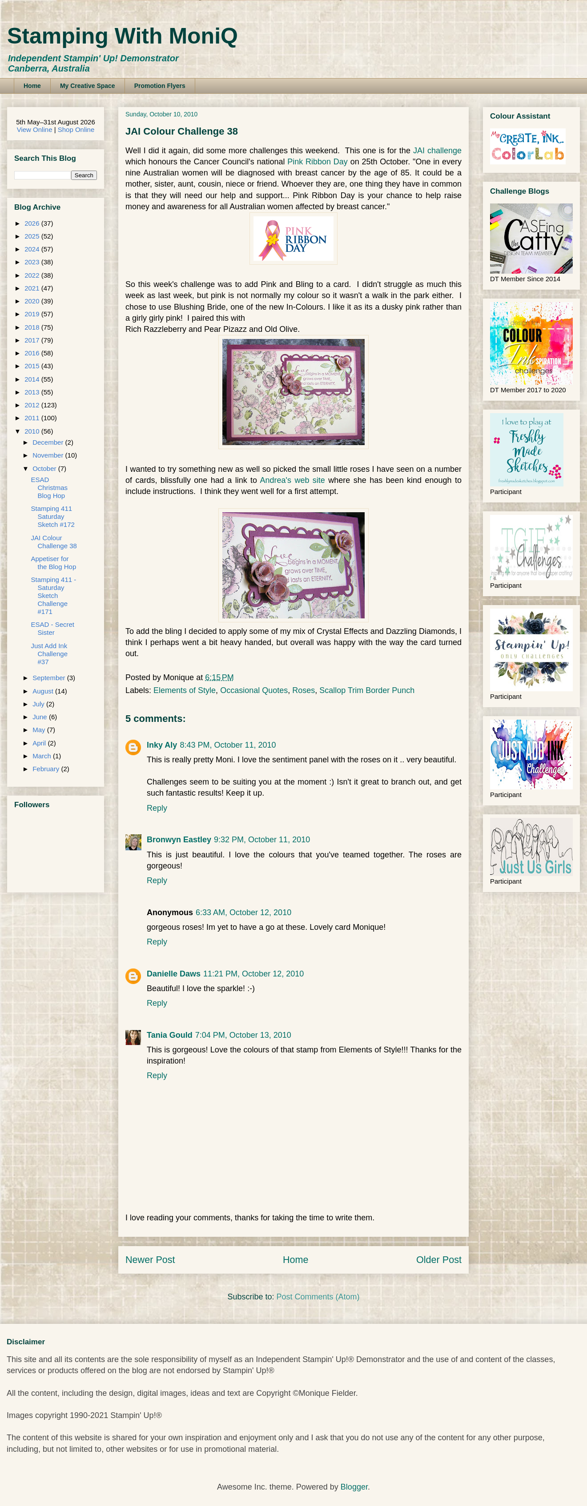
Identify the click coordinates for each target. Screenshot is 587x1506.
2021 (32, 288)
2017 (32, 340)
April (40, 743)
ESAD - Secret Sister (53, 628)
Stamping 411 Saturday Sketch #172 (53, 516)
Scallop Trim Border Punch (366, 690)
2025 (32, 236)
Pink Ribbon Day (317, 161)
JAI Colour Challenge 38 (54, 542)
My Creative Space (87, 85)
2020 (32, 301)
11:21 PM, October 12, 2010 (253, 973)
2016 (32, 353)
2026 (32, 223)
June (40, 717)
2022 (32, 275)
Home (32, 85)
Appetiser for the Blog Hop (53, 562)
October (45, 468)
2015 (32, 366)
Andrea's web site (292, 480)
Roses (303, 690)
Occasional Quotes (254, 690)
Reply (157, 808)
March (42, 756)
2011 (32, 418)
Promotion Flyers (159, 85)
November (48, 455)
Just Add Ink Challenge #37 (49, 653)
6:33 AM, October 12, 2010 (243, 912)
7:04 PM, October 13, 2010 (243, 1035)
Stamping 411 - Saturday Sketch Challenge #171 (53, 595)
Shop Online (76, 129)
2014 (32, 379)
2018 (32, 327)
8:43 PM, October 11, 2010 (228, 745)
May (39, 729)
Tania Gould (170, 1035)
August (43, 691)
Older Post (439, 1259)
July (39, 704)
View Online (34, 129)
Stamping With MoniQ (122, 36)
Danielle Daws (174, 973)
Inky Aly (162, 745)
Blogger (354, 1486)
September (49, 677)
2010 (32, 431)
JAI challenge (436, 150)
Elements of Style (184, 690)
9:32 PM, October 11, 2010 (262, 839)
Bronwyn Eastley (179, 839)
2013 (32, 392)
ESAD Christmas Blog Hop (49, 487)
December (48, 442)
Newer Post (150, 1259)
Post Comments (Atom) (318, 1296)
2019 (32, 314)
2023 (32, 262)
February (46, 769)
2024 (32, 249)
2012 (32, 405)
